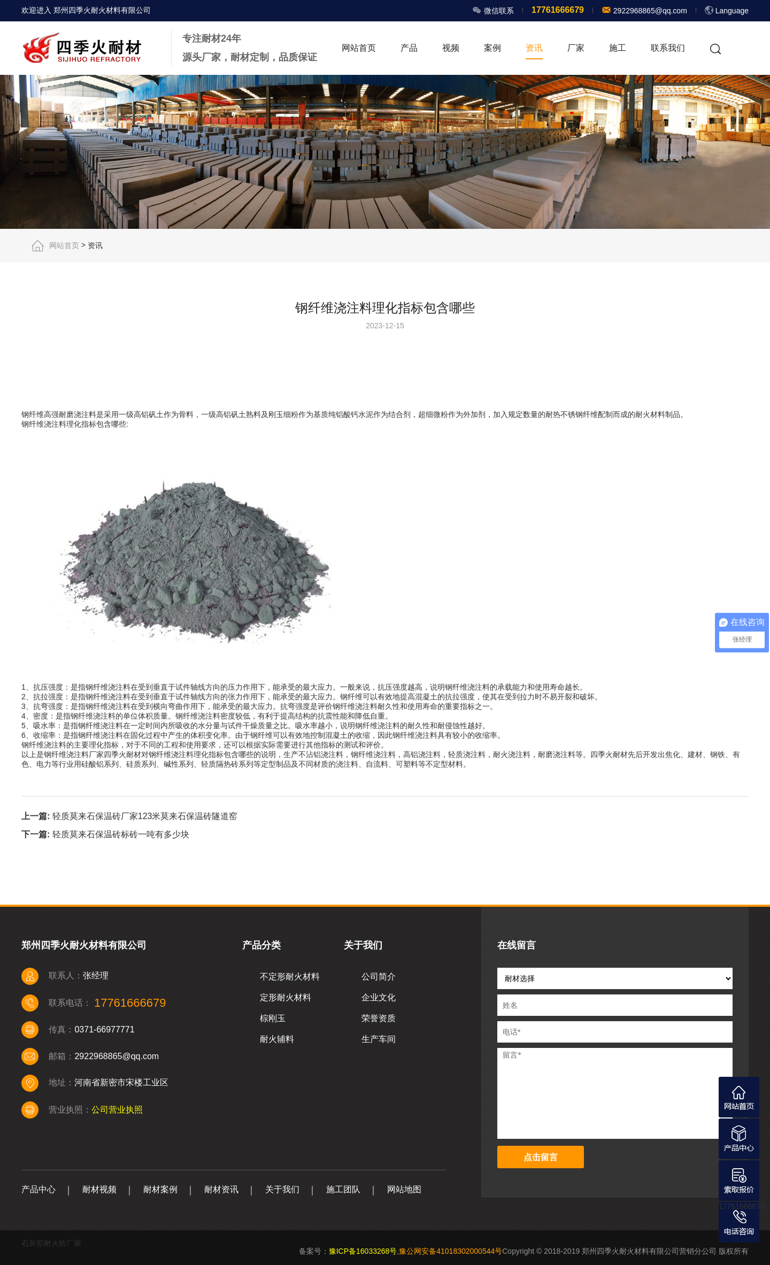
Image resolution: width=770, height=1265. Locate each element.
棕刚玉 (273, 1018)
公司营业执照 (117, 1109)
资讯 (534, 47)
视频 (450, 47)
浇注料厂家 (85, 754)
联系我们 (668, 47)
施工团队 (343, 1189)
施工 (617, 47)
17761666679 (742, 1206)
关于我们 (282, 1189)
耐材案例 (160, 1189)
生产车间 (378, 1039)
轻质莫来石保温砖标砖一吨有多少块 (120, 834)
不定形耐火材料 (290, 976)
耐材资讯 (221, 1189)
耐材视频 (99, 1189)
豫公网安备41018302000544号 (450, 1251)
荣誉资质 (378, 1018)
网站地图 (404, 1189)
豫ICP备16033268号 (363, 1251)
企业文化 (378, 997)
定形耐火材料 (285, 997)
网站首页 (359, 47)
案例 (492, 47)
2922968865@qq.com (649, 10)
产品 (409, 47)
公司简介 (378, 976)
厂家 (575, 47)
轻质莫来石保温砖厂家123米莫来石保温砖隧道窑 (145, 815)
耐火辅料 (277, 1039)
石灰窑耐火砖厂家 (51, 1243)
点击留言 (540, 1157)
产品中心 (38, 1189)
